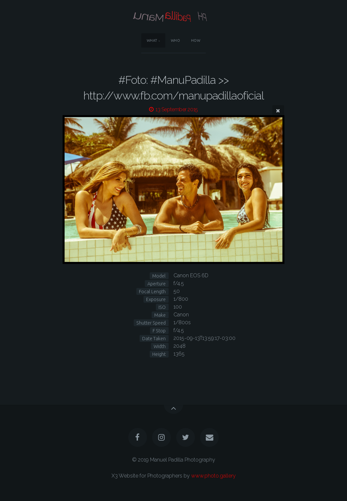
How (196, 40)
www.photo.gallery (213, 476)
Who (175, 40)
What (152, 40)
